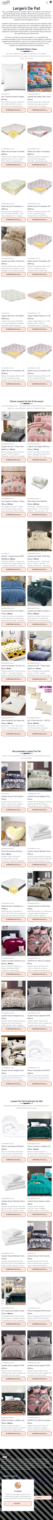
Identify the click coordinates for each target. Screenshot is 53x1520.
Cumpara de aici (13, 110)
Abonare (39, 1497)
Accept (18, 1504)
